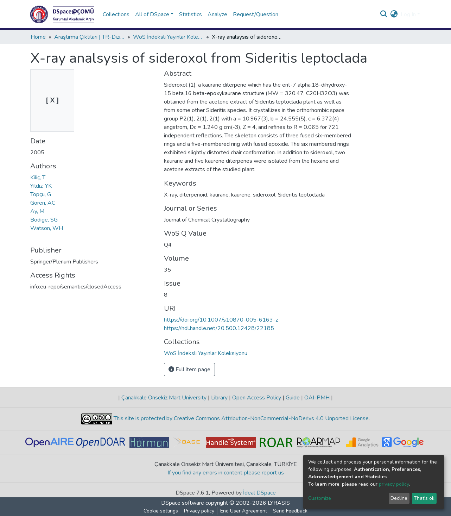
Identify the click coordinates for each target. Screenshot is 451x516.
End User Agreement (243, 511)
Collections (116, 14)
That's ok (424, 498)
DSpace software (182, 503)
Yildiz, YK (41, 186)
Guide (292, 398)
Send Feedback (290, 511)
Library (219, 398)
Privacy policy (199, 511)
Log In (408, 14)
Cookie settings (161, 511)
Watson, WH (46, 228)
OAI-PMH (317, 398)
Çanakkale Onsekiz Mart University (164, 398)
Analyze (217, 14)
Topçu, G (40, 194)
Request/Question (255, 14)
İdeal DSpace (259, 493)
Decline (398, 498)
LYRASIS (279, 503)
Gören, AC (42, 203)
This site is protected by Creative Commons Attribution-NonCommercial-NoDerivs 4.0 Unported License (240, 418)
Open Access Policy (256, 398)
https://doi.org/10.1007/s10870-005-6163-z (221, 320)
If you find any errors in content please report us (225, 473)
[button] (394, 14)
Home (38, 37)
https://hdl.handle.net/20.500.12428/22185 (219, 328)
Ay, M (37, 211)
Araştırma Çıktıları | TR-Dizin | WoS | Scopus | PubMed (89, 37)
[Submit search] (384, 14)
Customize (319, 498)
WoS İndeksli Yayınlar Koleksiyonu (168, 37)
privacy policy (394, 484)
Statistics (190, 14)
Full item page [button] (189, 369)
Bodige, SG (44, 220)
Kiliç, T (37, 177)
